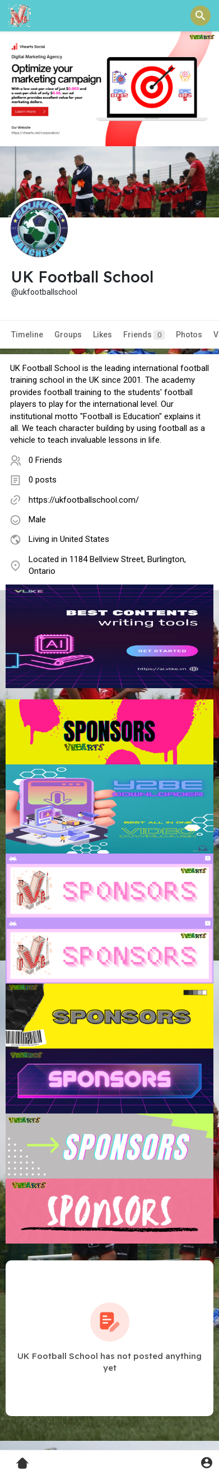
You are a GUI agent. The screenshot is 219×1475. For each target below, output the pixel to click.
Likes (102, 334)
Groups (68, 334)
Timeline (27, 334)
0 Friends (45, 460)
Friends (144, 335)
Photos (189, 334)
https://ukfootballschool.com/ (84, 500)
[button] (200, 16)
